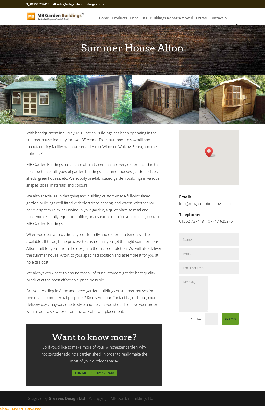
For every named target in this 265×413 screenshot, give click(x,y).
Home (104, 18)
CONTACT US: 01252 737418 (94, 373)
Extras (201, 18)
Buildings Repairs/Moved (171, 18)
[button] (210, 152)
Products (119, 18)
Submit (230, 319)
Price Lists (138, 18)
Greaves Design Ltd (67, 398)
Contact (216, 18)
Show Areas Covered (21, 409)
